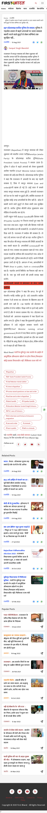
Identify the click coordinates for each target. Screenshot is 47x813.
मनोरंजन (11, 8)
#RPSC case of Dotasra (14, 411)
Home (3, 8)
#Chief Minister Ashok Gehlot (16, 381)
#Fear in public (11, 428)
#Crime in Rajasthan (13, 386)
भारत (25, 8)
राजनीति (32, 8)
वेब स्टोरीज (40, 8)
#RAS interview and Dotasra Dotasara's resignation (20, 417)
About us (9, 797)
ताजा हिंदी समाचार (23, 435)
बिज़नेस (18, 8)
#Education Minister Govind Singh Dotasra (21, 406)
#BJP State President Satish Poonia (18, 376)
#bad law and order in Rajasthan (17, 396)
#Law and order (11, 423)
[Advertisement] (23, 115)
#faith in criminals (28, 428)
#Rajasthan (10, 372)
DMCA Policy (19, 797)
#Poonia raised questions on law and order (21, 391)
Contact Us (31, 797)
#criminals (26, 423)
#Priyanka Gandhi (28, 401)
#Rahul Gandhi (11, 401)
